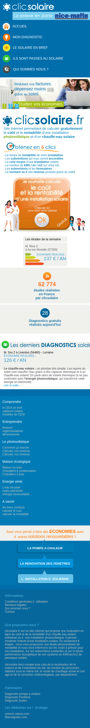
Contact (10, 611)
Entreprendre (12, 422)
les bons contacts (13, 507)
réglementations (12, 431)
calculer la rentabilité (15, 514)
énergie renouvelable (15, 494)
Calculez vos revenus (16, 451)
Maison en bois (12, 467)
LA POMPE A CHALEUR (45, 548)
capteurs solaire (12, 411)
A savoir (8, 501)
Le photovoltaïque (15, 442)
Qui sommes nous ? (17, 608)
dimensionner (11, 434)
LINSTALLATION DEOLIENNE (45, 579)
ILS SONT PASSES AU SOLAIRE (32, 59)
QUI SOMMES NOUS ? (25, 69)
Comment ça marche (15, 447)
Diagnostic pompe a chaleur (23, 694)
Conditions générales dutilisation (26, 601)
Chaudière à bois (13, 474)
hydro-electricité (12, 491)
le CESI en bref (12, 407)
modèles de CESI (13, 414)
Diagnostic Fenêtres (17, 697)
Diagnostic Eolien (16, 700)
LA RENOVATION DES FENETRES (45, 563)
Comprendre (11, 402)
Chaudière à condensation (19, 471)
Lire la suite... (12, 385)
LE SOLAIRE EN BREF (25, 48)
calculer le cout (12, 510)
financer (7, 427)
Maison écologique (16, 461)
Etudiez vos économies (40, 104)
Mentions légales (15, 605)
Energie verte (12, 481)
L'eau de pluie (11, 487)
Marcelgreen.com (16, 717)
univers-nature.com (17, 714)
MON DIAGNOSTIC (22, 37)
